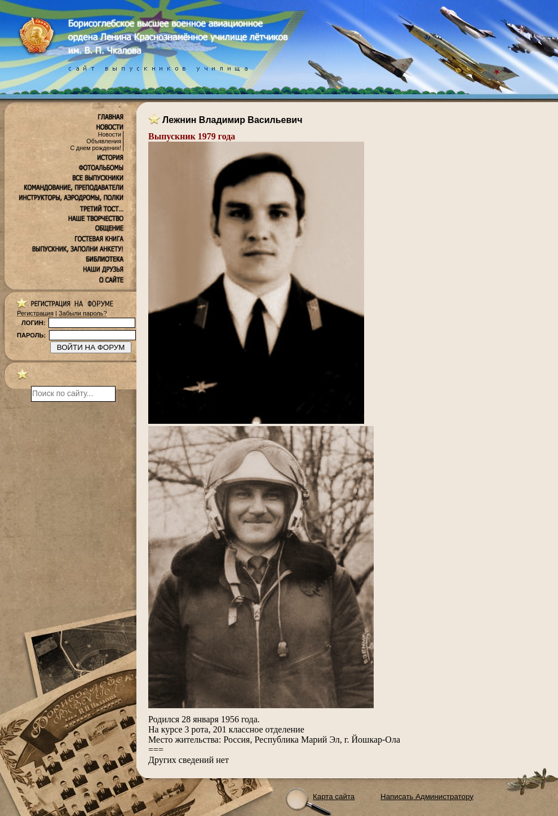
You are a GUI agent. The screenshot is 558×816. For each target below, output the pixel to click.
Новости (109, 134)
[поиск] (73, 394)
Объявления (103, 141)
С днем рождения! (95, 147)
